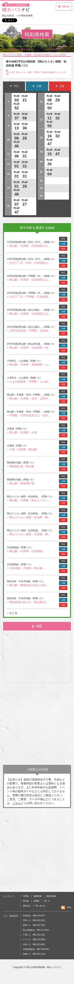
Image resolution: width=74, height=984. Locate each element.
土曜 (63, 244)
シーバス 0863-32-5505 (34, 939)
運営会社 (27, 906)
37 (16, 118)
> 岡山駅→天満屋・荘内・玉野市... (28, 398)
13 (16, 128)
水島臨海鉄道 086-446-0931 (36, 949)
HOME (26, 896)
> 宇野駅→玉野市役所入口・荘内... (28, 415)
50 (49, 108)
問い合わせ (40, 906)
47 (16, 212)
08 (49, 100)
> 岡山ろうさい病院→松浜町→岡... (28, 517)
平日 (63, 239)
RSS (69, 907)
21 (24, 100)
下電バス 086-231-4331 (34, 935)
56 (24, 118)
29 (57, 100)
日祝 (63, 249)
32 (57, 118)
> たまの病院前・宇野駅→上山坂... (28, 381)
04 (49, 174)
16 (49, 136)
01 (16, 166)
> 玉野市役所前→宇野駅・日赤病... (28, 330)
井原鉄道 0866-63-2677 (34, 916)
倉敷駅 (36, 901)
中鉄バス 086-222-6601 (34, 944)
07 (16, 204)
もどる (12, 613)
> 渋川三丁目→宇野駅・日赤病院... (28, 296)
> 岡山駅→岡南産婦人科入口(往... (27, 585)
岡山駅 (26, 901)
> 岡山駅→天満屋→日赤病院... (26, 551)
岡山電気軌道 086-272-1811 (36, 930)
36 (24, 128)
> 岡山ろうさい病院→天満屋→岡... (28, 534)
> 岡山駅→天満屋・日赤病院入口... (28, 245)
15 (49, 154)
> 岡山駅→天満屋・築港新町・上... (28, 364)
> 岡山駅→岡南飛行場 (20, 483)
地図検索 (37, 896)
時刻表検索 (51, 896)
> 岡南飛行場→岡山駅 (20, 466)
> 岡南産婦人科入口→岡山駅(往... (27, 602)
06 (16, 138)
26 (24, 138)
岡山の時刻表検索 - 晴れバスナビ (43, 967)
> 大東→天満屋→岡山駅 (22, 449)
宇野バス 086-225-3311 (34, 920)
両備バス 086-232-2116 (34, 954)
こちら (16, 803)
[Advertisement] (37, 724)
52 (16, 108)
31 (24, 156)
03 (16, 100)
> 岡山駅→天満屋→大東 (22, 432)
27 (24, 204)
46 (16, 146)
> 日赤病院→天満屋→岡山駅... (26, 568)
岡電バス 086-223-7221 (34, 925)
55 (49, 126)
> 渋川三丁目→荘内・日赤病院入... (28, 262)
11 (49, 118)
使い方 (47, 901)
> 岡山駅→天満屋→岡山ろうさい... (28, 500)
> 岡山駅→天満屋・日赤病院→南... (28, 347)
